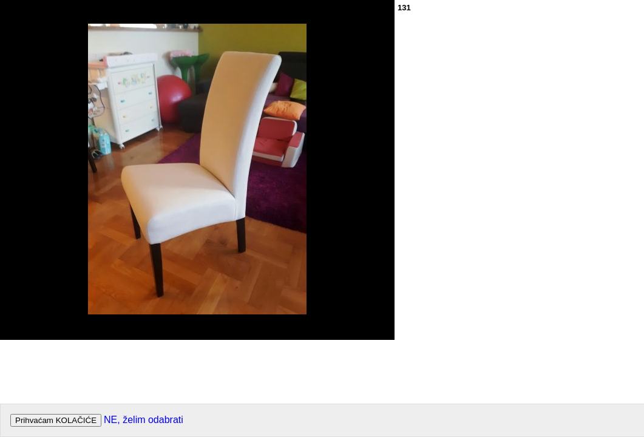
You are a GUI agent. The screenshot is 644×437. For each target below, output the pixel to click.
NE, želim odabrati (143, 420)
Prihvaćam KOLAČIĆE (56, 420)
